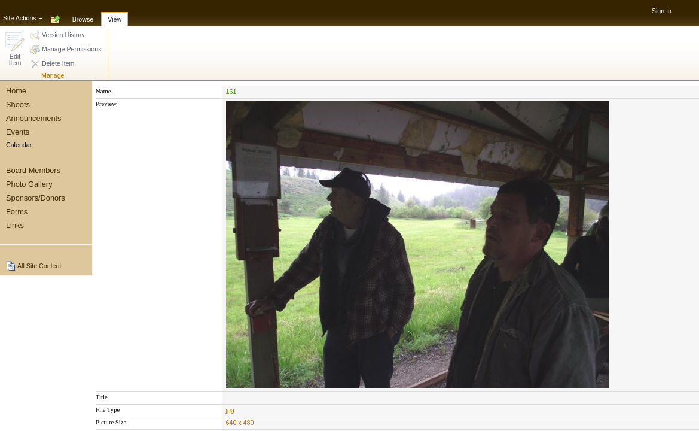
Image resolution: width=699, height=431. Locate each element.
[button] (15, 50)
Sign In (661, 10)
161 (231, 91)
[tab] (83, 12)
